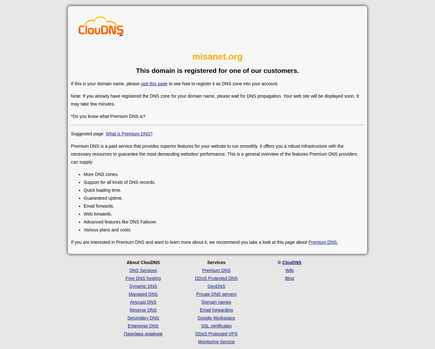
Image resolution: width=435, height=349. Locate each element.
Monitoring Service (216, 341)
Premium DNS (216, 270)
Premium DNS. (323, 242)
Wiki (289, 270)
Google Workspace (216, 317)
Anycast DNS (143, 302)
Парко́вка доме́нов (143, 333)
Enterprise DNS (143, 325)
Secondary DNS (143, 317)
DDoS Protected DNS (216, 278)
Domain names (216, 302)
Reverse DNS (143, 310)
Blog (289, 278)
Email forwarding (216, 310)
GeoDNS (216, 286)
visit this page (154, 83)
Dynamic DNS (143, 286)
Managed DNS (143, 294)
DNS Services (143, 270)
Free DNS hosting (143, 278)
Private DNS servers (216, 294)
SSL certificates (216, 325)
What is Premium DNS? (129, 133)
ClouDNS (292, 262)
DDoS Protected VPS (216, 333)
